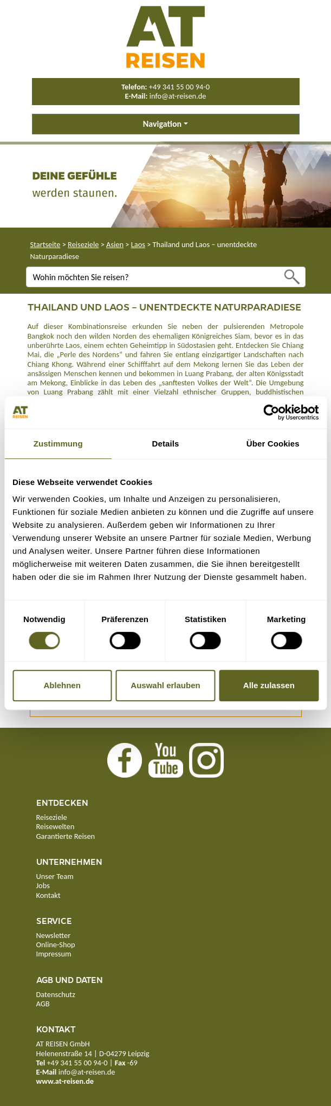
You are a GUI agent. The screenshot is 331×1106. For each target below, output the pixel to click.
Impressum (54, 954)
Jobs (43, 885)
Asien (115, 244)
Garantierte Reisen (65, 836)
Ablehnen (62, 685)
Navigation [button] (162, 124)
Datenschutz (55, 994)
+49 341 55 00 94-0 (179, 87)
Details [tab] (165, 443)
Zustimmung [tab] (58, 443)
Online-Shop (55, 944)
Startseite (45, 244)
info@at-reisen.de (178, 96)
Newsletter (53, 935)
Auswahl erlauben (165, 685)
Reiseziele (83, 244)
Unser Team (55, 876)
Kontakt (48, 895)
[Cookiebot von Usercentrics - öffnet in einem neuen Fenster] (271, 412)
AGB (43, 1003)
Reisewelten (55, 826)
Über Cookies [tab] (273, 443)
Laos (138, 244)
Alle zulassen (269, 685)
